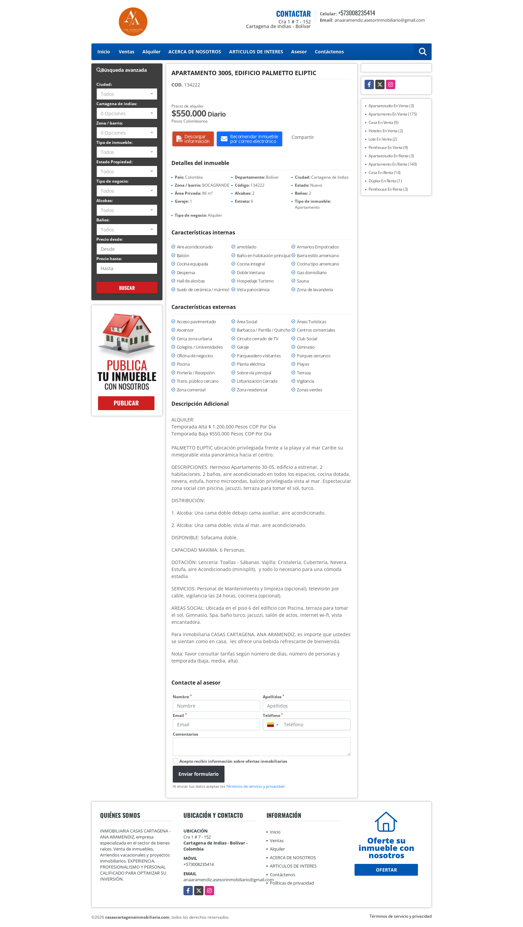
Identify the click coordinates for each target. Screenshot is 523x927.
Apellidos (273, 697)
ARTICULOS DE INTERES (256, 51)
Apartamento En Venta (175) (393, 114)
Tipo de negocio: (112, 181)
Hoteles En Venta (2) (386, 131)
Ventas (126, 51)
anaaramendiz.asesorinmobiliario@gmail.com (228, 880)
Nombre (182, 697)
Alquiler (151, 51)
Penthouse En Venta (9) (388, 147)
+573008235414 (356, 12)
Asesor (299, 51)
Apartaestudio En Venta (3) (391, 106)
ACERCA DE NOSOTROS (194, 51)
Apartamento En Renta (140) (393, 164)
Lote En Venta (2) (383, 139)
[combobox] (126, 94)
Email (180, 715)
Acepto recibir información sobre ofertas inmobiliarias (233, 761)
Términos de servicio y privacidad (255, 786)
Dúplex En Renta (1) (385, 181)
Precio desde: (109, 239)
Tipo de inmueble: (114, 142)
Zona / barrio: (109, 123)
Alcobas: (104, 200)
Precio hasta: (109, 258)
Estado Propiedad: (114, 162)
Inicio (103, 51)
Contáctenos (329, 51)
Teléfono (273, 715)
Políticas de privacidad (292, 883)
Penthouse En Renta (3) (388, 189)
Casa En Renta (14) (385, 172)
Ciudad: (104, 84)
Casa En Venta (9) (384, 122)
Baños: (102, 220)
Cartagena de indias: (116, 104)
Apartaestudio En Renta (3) (391, 156)
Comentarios (185, 734)
